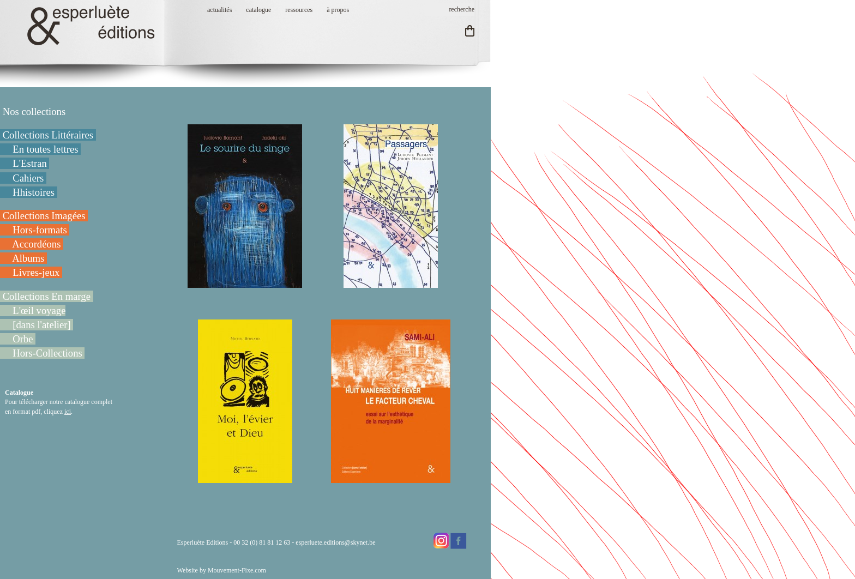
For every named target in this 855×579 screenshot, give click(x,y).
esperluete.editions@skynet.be (335, 542)
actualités (219, 10)
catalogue (258, 10)
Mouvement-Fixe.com (237, 570)
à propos (338, 10)
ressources (298, 10)
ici (67, 411)
